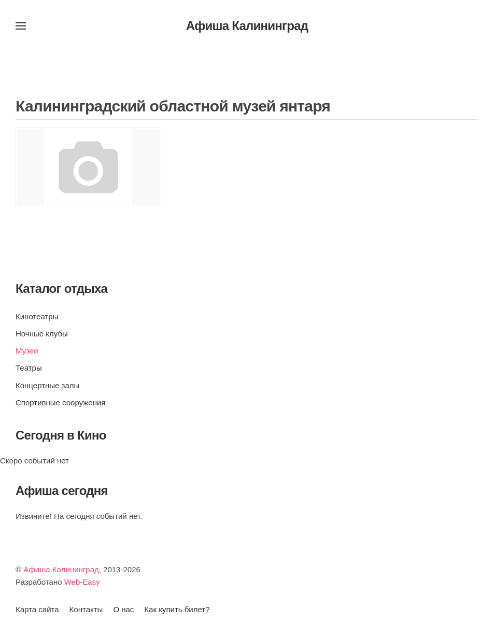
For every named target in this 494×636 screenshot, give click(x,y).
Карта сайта (37, 609)
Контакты (86, 609)
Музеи (27, 350)
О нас (123, 609)
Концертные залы (47, 385)
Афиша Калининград (61, 569)
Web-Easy (82, 581)
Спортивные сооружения (60, 402)
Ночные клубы (42, 333)
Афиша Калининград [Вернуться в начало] (247, 26)
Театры (29, 367)
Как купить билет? (176, 609)
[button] (21, 26)
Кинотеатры (37, 316)
